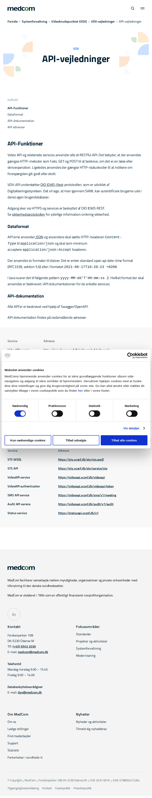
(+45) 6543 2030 (24, 648)
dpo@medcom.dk (30, 694)
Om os (12, 724)
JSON (39, 238)
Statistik (13, 752)
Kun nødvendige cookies (28, 440)
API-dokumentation (21, 121)
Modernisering (85, 657)
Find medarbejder (19, 738)
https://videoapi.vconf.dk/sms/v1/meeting (87, 497)
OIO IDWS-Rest (51, 185)
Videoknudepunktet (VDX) (69, 23)
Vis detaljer (132, 428)
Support (13, 745)
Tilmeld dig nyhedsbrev (91, 731)
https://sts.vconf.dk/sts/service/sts (82, 470)
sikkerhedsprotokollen (28, 215)
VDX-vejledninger (103, 23)
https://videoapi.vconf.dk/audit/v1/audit (86, 506)
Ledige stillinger (18, 731)
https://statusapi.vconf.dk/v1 (78, 515)
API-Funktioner (18, 108)
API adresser (16, 127)
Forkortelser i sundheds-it (25, 759)
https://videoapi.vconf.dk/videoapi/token (86, 488)
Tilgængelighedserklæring (23, 790)
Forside (13, 23)
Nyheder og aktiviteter (91, 724)
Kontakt (47, 790)
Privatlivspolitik (82, 790)
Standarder (83, 636)
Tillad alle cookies (124, 440)
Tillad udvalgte (76, 440)
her (80, 390)
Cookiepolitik (62, 790)
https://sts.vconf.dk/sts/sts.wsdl (81, 461)
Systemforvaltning (34, 23)
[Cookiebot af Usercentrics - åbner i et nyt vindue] (130, 356)
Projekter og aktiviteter (91, 643)
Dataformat (15, 114)
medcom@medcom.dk (33, 654)
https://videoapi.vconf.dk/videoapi (81, 479)
